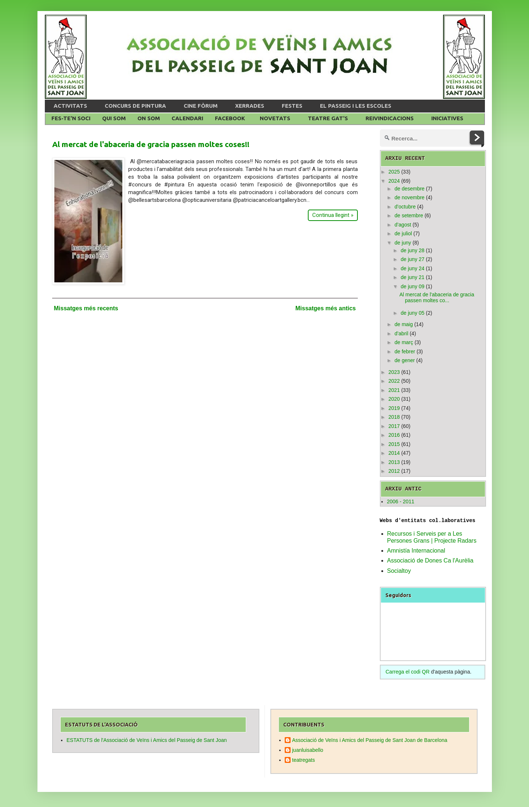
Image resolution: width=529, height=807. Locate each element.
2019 (394, 408)
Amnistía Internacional (416, 550)
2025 (394, 172)
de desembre (410, 189)
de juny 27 (413, 259)
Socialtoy (399, 571)
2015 (394, 444)
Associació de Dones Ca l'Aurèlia (430, 560)
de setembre (409, 215)
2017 (394, 426)
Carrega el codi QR (408, 672)
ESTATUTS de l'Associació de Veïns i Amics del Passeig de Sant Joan (146, 740)
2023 (394, 372)
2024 (394, 181)
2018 (394, 417)
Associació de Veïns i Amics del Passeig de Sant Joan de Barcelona (369, 740)
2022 (394, 381)
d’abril (401, 333)
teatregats (303, 760)
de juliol (403, 233)
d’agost (403, 225)
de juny (403, 243)
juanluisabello (307, 750)
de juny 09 (413, 286)
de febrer (405, 351)
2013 (394, 462)
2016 (394, 435)
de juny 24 (413, 268)
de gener (405, 360)
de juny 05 (413, 313)
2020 (394, 399)
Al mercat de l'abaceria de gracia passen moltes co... (436, 298)
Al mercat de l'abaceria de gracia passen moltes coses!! (150, 144)
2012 (394, 471)
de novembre (410, 197)
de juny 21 (413, 277)
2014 (394, 453)
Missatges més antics (325, 308)
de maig (404, 324)
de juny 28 (413, 250)
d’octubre (405, 207)
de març (404, 342)
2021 (394, 390)
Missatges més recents (86, 308)
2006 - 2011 (400, 501)
